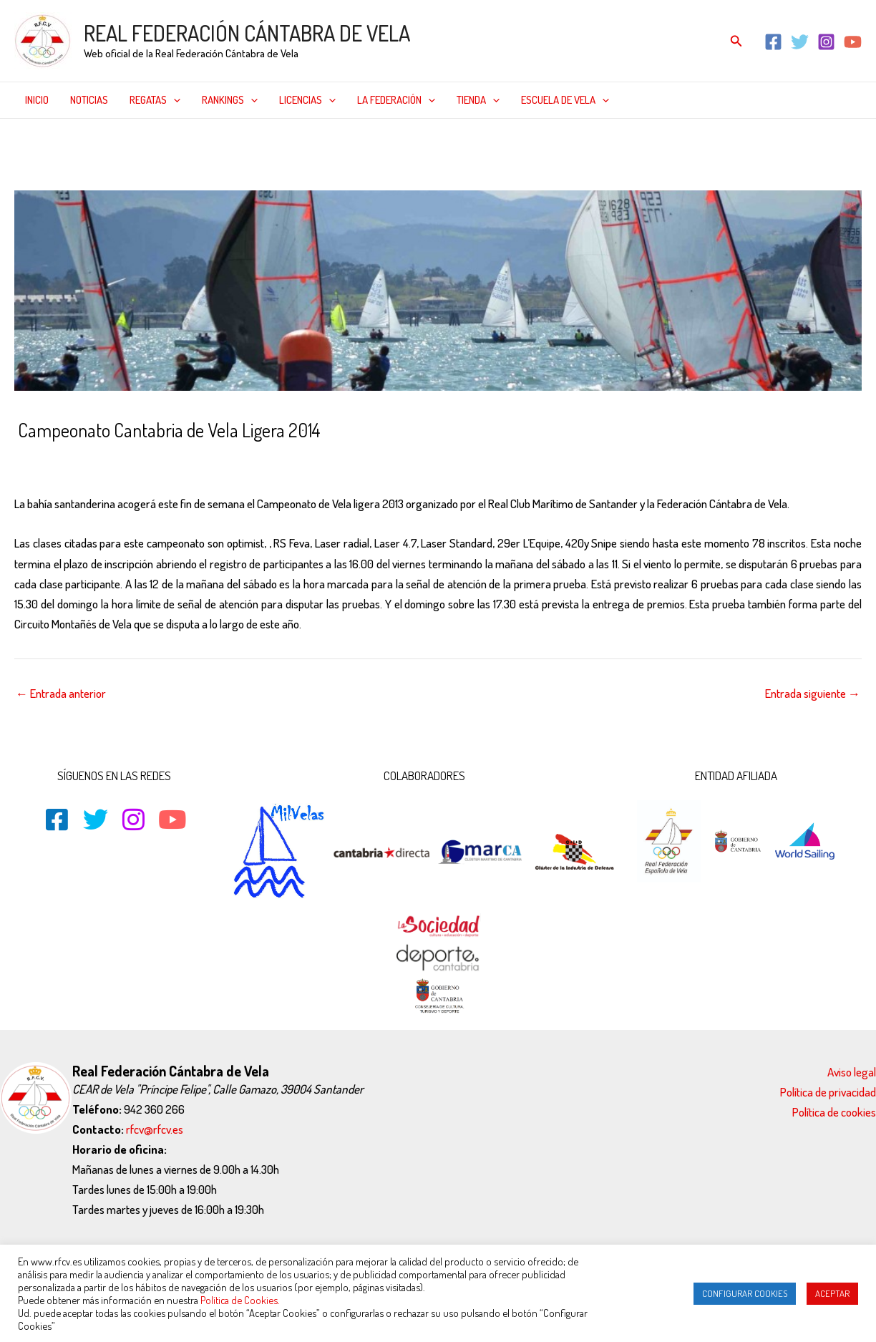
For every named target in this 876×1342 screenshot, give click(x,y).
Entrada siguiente (812, 693)
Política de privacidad (828, 1091)
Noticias (89, 100)
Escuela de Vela (565, 100)
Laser (286, 460)
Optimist (370, 460)
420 (137, 460)
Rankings (230, 100)
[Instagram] (826, 42)
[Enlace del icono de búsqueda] (736, 41)
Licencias (307, 100)
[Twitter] (800, 42)
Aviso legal (851, 1071)
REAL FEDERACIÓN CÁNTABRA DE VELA (247, 33)
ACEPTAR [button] (832, 1293)
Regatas (155, 100)
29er (111, 460)
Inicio (37, 100)
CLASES (171, 460)
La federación (396, 100)
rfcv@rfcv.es (154, 1129)
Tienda (478, 100)
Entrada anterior (61, 693)
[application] (173, 100)
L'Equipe (247, 460)
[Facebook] (773, 42)
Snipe (410, 460)
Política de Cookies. (240, 1299)
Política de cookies (834, 1111)
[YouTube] (853, 42)
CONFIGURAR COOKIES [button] (744, 1293)
